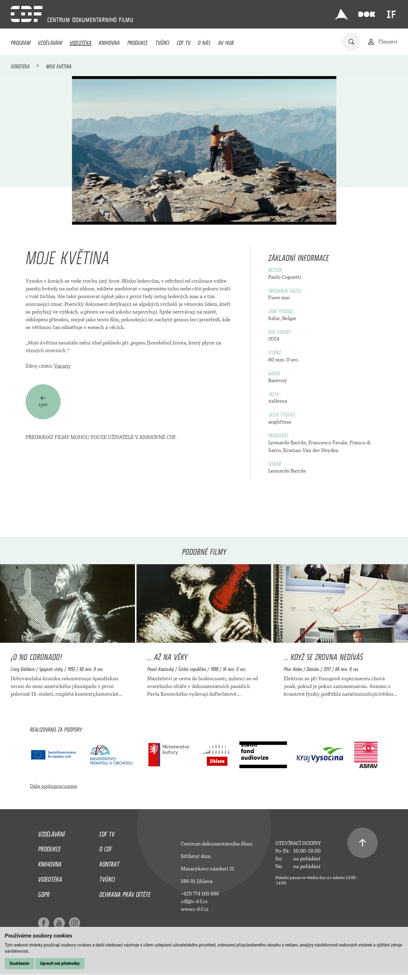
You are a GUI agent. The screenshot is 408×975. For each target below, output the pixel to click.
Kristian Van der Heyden (311, 450)
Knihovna (109, 41)
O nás (204, 41)
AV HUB (226, 41)
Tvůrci (162, 41)
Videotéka (81, 41)
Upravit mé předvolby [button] (60, 963)
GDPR (44, 893)
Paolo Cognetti (284, 277)
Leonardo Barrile (287, 442)
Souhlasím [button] (19, 963)
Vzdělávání (50, 41)
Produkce (137, 41)
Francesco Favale (327, 442)
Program (20, 41)
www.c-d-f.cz (194, 909)
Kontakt (109, 862)
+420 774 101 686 (200, 894)
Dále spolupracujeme (53, 786)
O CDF (105, 847)
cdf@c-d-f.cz (194, 901)
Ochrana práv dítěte (124, 893)
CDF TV (183, 41)
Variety (62, 366)
